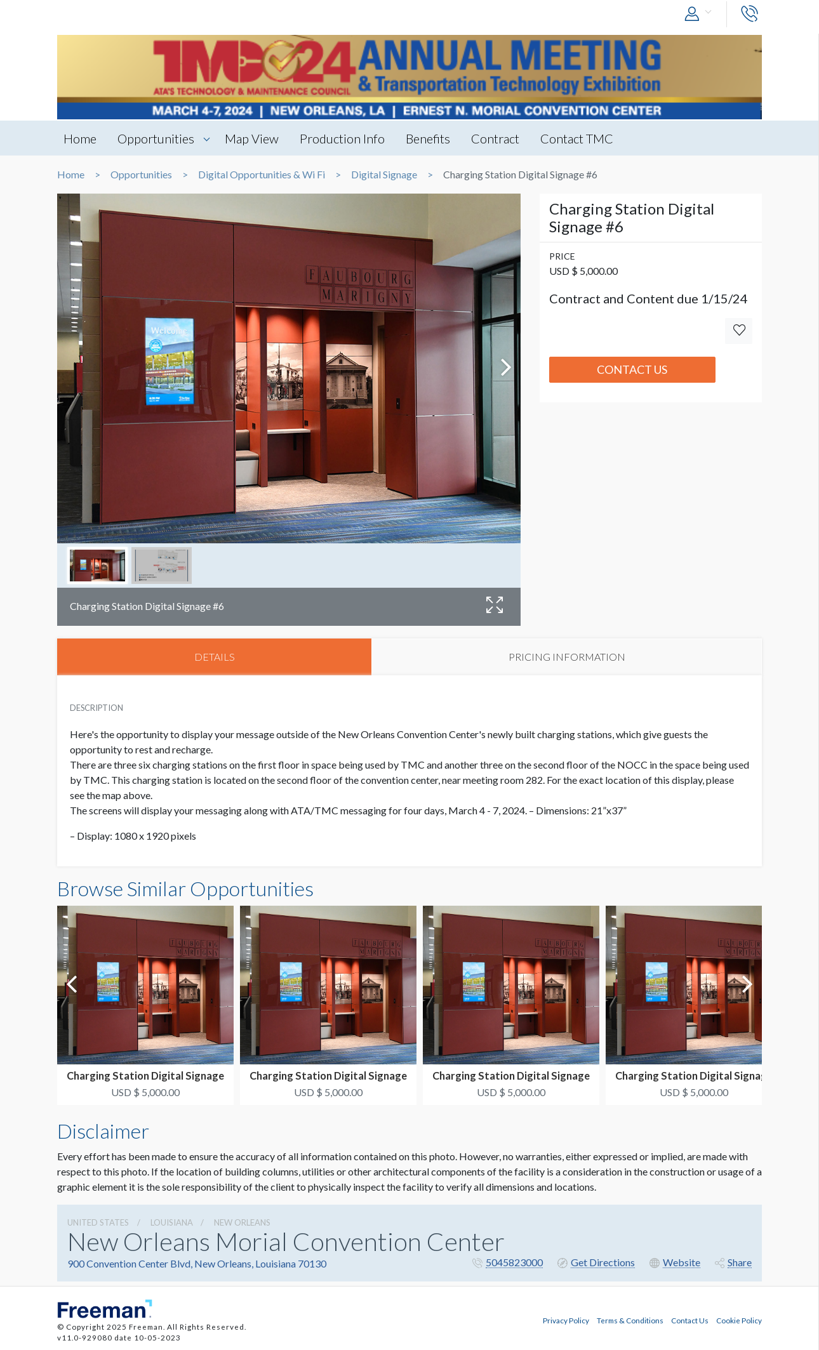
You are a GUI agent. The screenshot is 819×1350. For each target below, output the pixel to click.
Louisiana (171, 1222)
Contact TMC (576, 138)
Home (80, 138)
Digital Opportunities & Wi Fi (261, 174)
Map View (252, 138)
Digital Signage (384, 174)
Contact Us (632, 369)
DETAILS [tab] (214, 657)
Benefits (428, 138)
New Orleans (242, 1222)
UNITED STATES (98, 1222)
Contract (495, 138)
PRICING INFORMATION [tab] (567, 657)
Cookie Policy (739, 1320)
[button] (701, 14)
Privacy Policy (566, 1320)
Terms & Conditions (630, 1320)
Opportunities (155, 138)
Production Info (342, 138)
